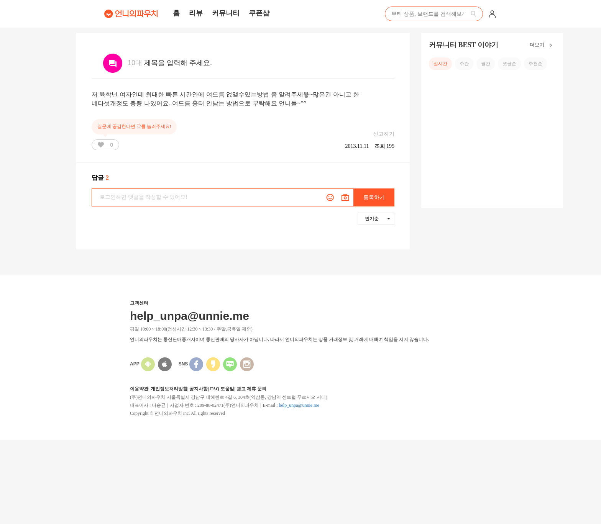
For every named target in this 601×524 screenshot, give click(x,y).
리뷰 (196, 13)
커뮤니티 (226, 13)
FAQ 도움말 (222, 388)
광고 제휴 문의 (251, 388)
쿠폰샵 (259, 13)
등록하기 (374, 197)
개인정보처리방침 (169, 388)
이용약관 (139, 388)
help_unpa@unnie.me (299, 405)
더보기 (542, 45)
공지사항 (198, 388)
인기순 (377, 218)
